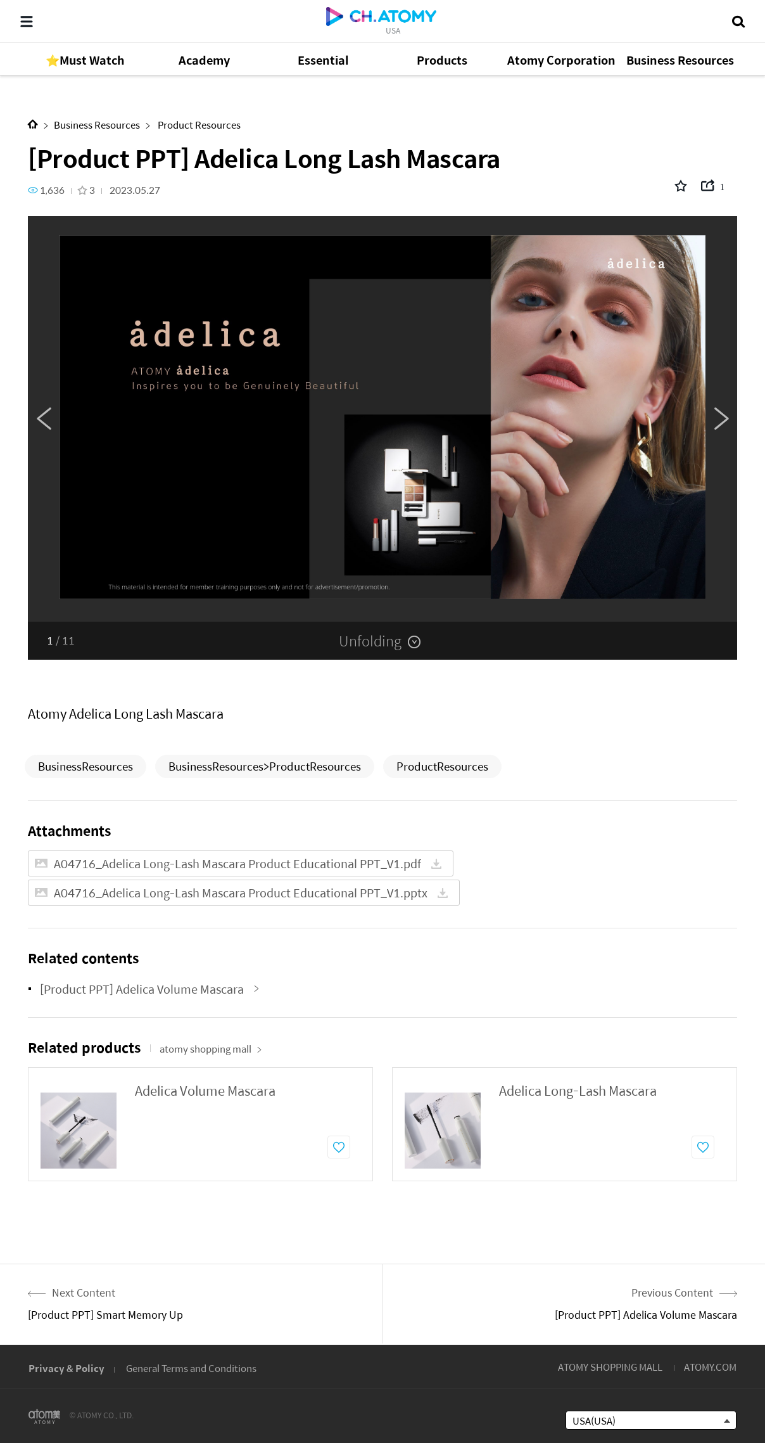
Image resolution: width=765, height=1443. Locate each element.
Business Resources (97, 124)
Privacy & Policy (66, 1368)
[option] (382, 419)
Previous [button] (44, 418)
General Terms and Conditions (191, 1368)
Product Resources (198, 124)
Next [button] (721, 418)
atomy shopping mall (211, 1048)
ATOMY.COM (710, 1366)
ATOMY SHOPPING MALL (610, 1366)
